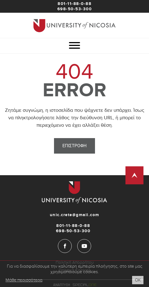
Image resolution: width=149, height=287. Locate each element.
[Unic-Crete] (74, 25)
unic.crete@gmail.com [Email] (74, 215)
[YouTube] (84, 246)
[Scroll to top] (134, 175)
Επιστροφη (74, 145)
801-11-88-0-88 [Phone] (74, 3)
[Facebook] (65, 246)
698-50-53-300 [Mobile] (74, 9)
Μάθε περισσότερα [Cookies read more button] (24, 280)
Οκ (138, 280)
